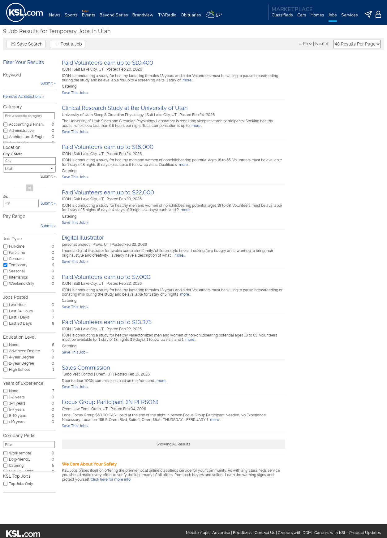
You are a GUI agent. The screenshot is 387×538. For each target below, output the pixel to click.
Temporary (18, 265)
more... (187, 80)
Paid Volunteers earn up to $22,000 (108, 192)
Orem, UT (104, 374)
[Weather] (216, 17)
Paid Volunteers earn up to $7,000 (106, 277)
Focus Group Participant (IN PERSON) (110, 402)
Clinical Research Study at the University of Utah (124, 108)
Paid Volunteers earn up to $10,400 (107, 62)
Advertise (221, 532)
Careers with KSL (330, 532)
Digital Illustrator (83, 237)
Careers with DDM (295, 532)
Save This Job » (75, 93)
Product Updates (365, 532)
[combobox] (29, 169)
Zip (5, 196)
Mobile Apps (197, 532)
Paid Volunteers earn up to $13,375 (107, 322)
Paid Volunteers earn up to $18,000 (107, 147)
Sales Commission (86, 367)
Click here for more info (111, 479)
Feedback (242, 532)
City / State (13, 154)
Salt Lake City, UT (89, 69)
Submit (47, 176)
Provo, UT (101, 244)
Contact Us (265, 532)
